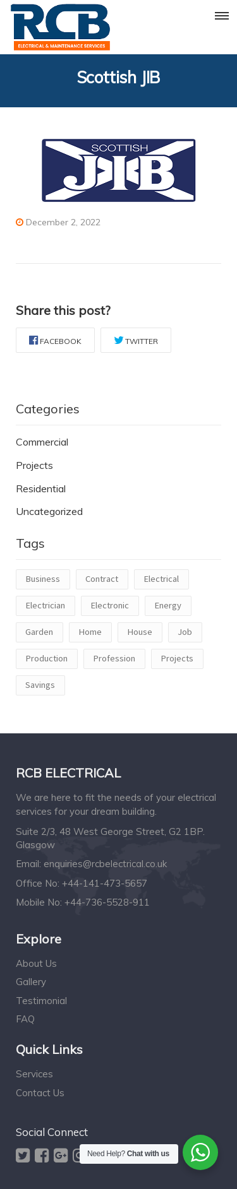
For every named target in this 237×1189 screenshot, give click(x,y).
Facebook (55, 340)
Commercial (42, 441)
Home (90, 631)
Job (185, 631)
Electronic (109, 605)
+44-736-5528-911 (107, 902)
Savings (40, 684)
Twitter (136, 340)
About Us (36, 963)
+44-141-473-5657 (104, 883)
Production (46, 658)
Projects (34, 465)
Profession (114, 658)
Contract (101, 578)
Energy (167, 605)
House (139, 631)
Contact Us (40, 1093)
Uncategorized (49, 511)
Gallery (31, 982)
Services (34, 1074)
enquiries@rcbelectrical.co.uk (105, 864)
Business (42, 578)
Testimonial (41, 1001)
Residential (41, 488)
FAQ (25, 1019)
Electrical (161, 578)
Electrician (45, 605)
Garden (39, 631)
